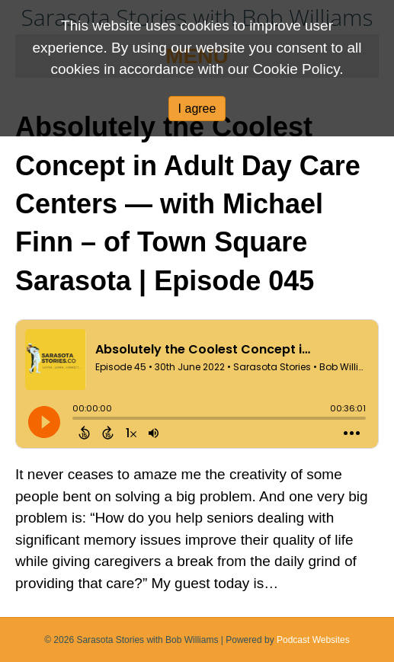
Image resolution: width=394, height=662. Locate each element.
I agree (197, 108)
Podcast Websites (313, 640)
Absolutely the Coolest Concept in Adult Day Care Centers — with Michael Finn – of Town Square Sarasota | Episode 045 (187, 203)
